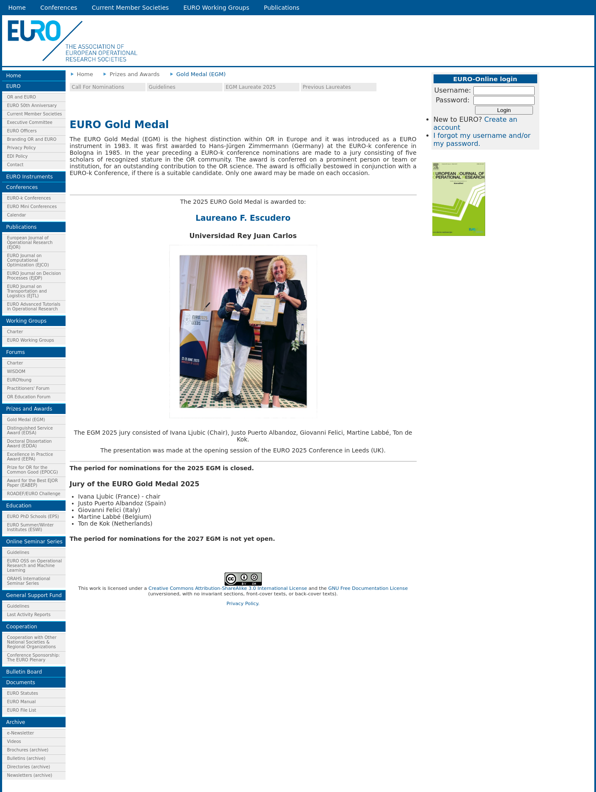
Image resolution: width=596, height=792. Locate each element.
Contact (15, 164)
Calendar (16, 215)
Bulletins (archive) (26, 758)
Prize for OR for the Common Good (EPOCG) (32, 469)
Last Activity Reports (29, 614)
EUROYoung (19, 380)
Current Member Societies (130, 7)
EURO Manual (21, 701)
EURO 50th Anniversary (32, 105)
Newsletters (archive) (29, 775)
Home (17, 7)
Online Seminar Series (34, 542)
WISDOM (16, 371)
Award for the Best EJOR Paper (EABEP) (32, 483)
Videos (14, 741)
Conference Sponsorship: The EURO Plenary (33, 657)
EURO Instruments (29, 177)
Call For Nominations (98, 87)
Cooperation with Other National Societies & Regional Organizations (32, 642)
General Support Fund (34, 595)
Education (19, 506)
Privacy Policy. (242, 603)
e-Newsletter (20, 733)
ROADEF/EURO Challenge (33, 493)
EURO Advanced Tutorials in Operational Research (33, 306)
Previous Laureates (327, 87)
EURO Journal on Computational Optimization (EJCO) (28, 260)
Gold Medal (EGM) (26, 419)
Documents (20, 682)
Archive (15, 722)
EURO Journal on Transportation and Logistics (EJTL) (27, 291)
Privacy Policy (21, 147)
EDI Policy (17, 156)
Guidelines (18, 552)
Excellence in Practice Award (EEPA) (30, 456)
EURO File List (21, 710)
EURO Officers (22, 131)
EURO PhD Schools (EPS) (33, 516)
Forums (15, 352)
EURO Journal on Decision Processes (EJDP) (34, 275)
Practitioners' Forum (28, 388)
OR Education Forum (29, 397)
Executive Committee (29, 122)
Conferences (58, 7)
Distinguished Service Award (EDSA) (30, 430)
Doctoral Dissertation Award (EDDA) (29, 443)
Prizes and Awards (29, 409)
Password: (453, 100)
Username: (452, 90)
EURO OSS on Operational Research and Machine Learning (34, 566)
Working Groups (26, 321)
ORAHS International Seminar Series (28, 581)
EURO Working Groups (217, 7)
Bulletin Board (24, 672)
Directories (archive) (28, 767)
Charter (15, 331)
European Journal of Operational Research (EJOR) (30, 242)
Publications (281, 7)
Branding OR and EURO (32, 139)
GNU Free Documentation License (368, 588)
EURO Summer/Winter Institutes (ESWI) (30, 527)
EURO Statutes (22, 693)
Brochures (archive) (28, 750)
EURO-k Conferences (29, 198)
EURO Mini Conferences (32, 206)
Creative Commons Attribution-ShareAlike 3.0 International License (227, 588)
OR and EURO (21, 97)
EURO (13, 86)
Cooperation (21, 627)
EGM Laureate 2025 (251, 87)
